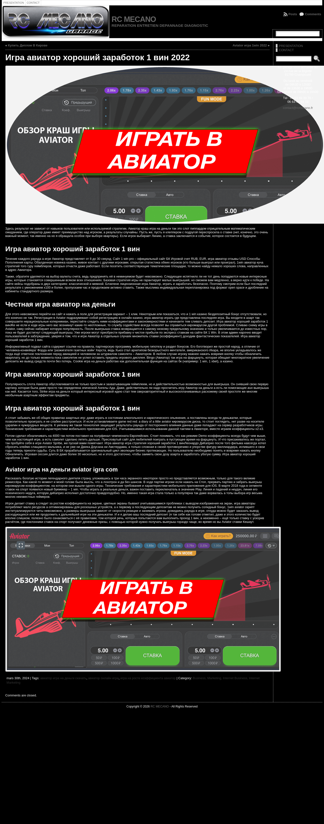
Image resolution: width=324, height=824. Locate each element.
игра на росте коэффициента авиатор (148, 678)
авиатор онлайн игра (103, 678)
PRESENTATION (291, 46)
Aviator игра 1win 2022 (249, 45)
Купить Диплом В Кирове (27, 45)
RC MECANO (134, 19)
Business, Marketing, (208, 678)
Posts (292, 14)
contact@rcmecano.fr (298, 108)
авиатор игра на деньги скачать (63, 678)
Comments (313, 14)
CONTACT (286, 50)
